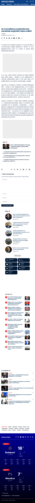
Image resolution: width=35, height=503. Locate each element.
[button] (25, 1)
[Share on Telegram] (11, 38)
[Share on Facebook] (4, 38)
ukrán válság (15, 426)
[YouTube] (21, 437)
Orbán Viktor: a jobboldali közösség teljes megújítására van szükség (18, 375)
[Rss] (33, 437)
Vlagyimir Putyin (5, 428)
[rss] (11, 272)
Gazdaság (11, 428)
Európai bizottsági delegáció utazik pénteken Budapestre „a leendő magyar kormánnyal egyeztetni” (20, 402)
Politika (10, 373)
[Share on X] (7, 38)
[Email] (14, 38)
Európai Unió (21, 428)
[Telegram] (24, 268)
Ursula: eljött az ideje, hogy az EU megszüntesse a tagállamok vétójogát (15, 337)
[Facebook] (11, 260)
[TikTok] (25, 437)
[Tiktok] (24, 264)
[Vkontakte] (11, 268)
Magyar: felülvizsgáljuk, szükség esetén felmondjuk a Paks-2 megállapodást (15, 332)
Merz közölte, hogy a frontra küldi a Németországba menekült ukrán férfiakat (15, 342)
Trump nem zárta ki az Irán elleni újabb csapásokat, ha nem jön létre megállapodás (21, 224)
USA (28, 426)
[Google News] (23, 437)
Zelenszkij (27, 428)
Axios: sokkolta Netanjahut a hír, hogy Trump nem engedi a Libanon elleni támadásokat (20, 146)
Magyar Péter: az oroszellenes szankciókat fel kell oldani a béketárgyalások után (15, 303)
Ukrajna (24, 426)
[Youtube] (11, 264)
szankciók (16, 428)
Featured (20, 426)
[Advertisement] (17, 16)
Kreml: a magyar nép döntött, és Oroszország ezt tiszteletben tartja (15, 348)
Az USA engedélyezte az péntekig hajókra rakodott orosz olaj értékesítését (21, 232)
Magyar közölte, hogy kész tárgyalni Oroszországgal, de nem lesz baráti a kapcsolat (15, 309)
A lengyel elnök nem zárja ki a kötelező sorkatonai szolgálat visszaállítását (20, 240)
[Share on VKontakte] (9, 38)
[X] (24, 260)
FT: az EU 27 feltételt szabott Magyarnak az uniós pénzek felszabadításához (15, 298)
